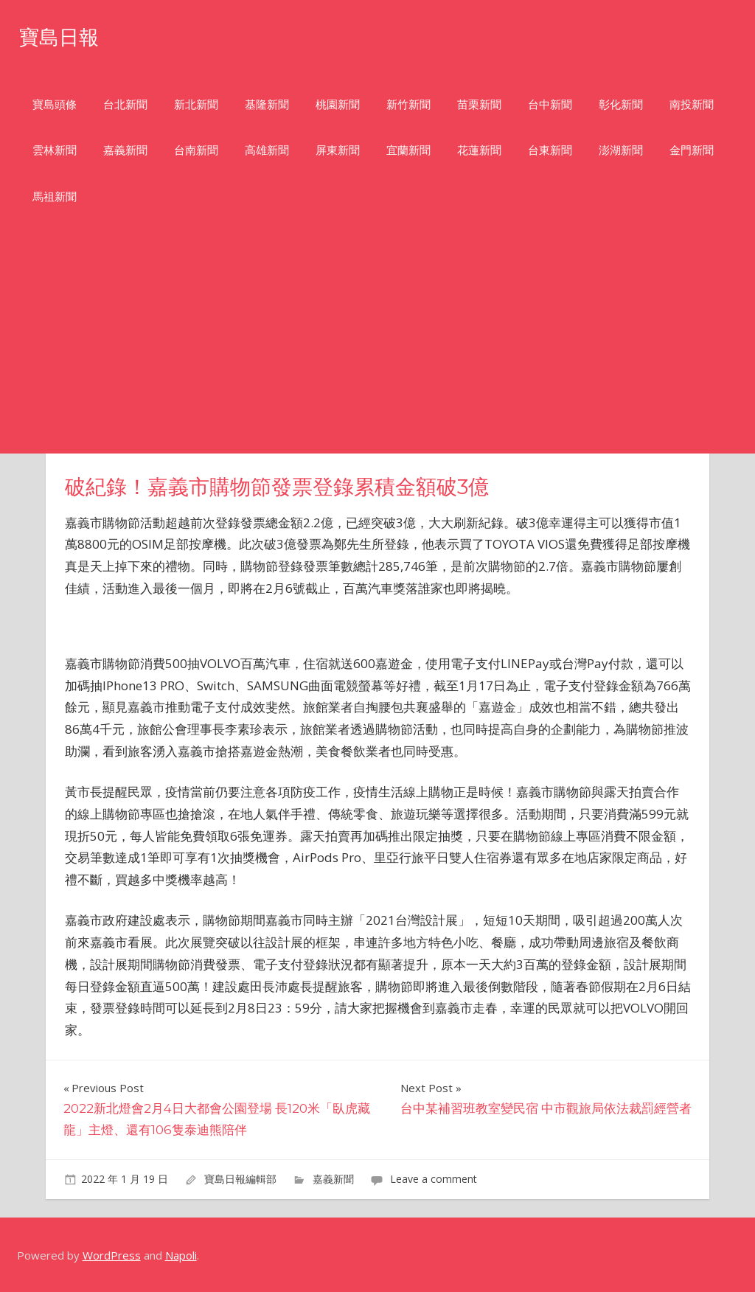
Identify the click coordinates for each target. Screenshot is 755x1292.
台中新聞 (550, 104)
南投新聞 (691, 104)
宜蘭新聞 (408, 150)
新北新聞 (196, 104)
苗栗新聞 (479, 104)
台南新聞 (196, 150)
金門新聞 (691, 150)
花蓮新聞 (479, 150)
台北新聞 (125, 104)
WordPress (112, 1255)
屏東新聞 (338, 150)
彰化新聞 (621, 104)
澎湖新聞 (621, 150)
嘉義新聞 (125, 150)
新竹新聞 (408, 104)
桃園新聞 (338, 104)
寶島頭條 (54, 104)
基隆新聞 (267, 104)
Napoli (181, 1255)
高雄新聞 (267, 150)
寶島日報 (66, 35)
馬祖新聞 (54, 197)
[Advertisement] (377, 343)
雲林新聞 (54, 150)
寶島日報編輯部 (240, 1179)
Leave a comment (433, 1179)
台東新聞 (550, 150)
